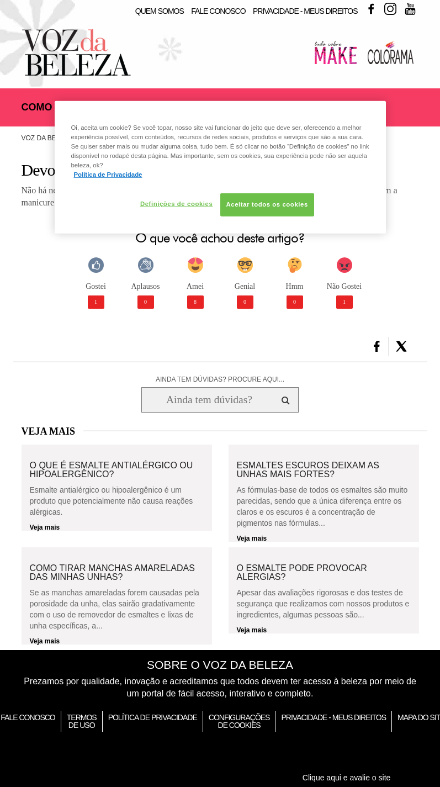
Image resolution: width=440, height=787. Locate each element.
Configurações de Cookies (239, 721)
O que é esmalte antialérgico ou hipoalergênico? (111, 470)
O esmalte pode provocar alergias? (302, 573)
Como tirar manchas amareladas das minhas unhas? (112, 573)
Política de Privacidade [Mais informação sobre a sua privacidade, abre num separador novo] (108, 174)
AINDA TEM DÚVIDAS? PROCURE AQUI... (220, 379)
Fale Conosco (218, 11)
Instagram (390, 9)
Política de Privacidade (152, 717)
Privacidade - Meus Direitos (305, 11)
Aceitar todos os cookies (267, 204)
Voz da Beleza (47, 138)
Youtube (410, 9)
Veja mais (45, 527)
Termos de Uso (82, 721)
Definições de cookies (176, 203)
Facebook (371, 9)
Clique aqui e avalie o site (347, 777)
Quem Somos (159, 11)
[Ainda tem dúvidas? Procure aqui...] (209, 400)
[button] (376, 346)
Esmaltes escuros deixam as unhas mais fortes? (308, 470)
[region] (220, 167)
